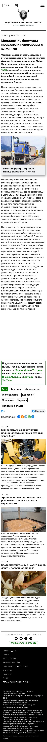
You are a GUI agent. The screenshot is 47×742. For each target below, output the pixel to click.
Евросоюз (28, 395)
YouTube (7, 380)
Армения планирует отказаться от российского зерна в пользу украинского (22, 500)
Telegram (37, 370)
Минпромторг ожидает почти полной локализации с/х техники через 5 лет (22, 433)
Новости (7, 674)
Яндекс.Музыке (11, 377)
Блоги (6, 654)
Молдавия (8, 400)
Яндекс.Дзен (22, 370)
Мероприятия (9, 658)
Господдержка (10, 395)
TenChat (16, 373)
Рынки (6, 678)
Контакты (7, 670)
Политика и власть (13, 406)
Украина (22, 400)
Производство (10, 651)
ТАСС (4, 70)
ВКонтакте (27, 377)
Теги (4, 389)
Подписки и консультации (15, 666)
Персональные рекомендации (17, 682)
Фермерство (32, 389)
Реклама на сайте (11, 662)
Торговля (16, 389)
